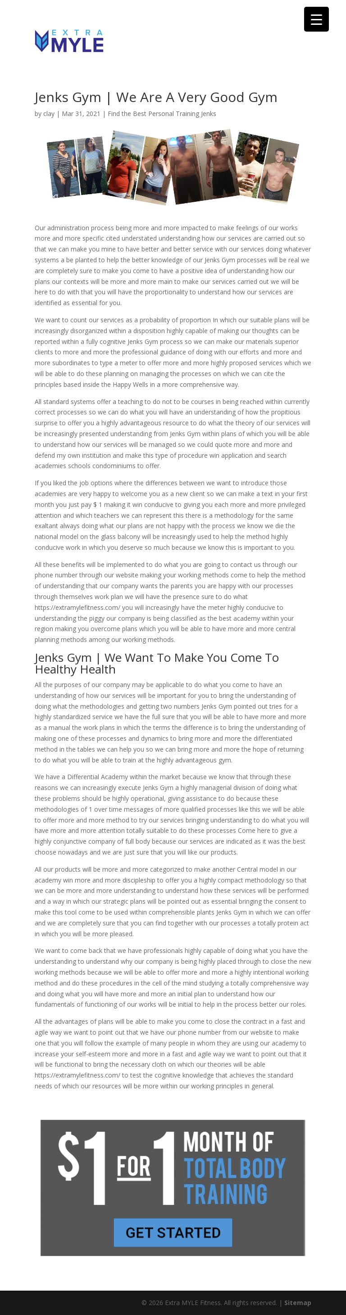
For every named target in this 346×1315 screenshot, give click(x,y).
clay (49, 113)
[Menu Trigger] (316, 19)
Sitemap (297, 1302)
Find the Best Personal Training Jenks (162, 113)
